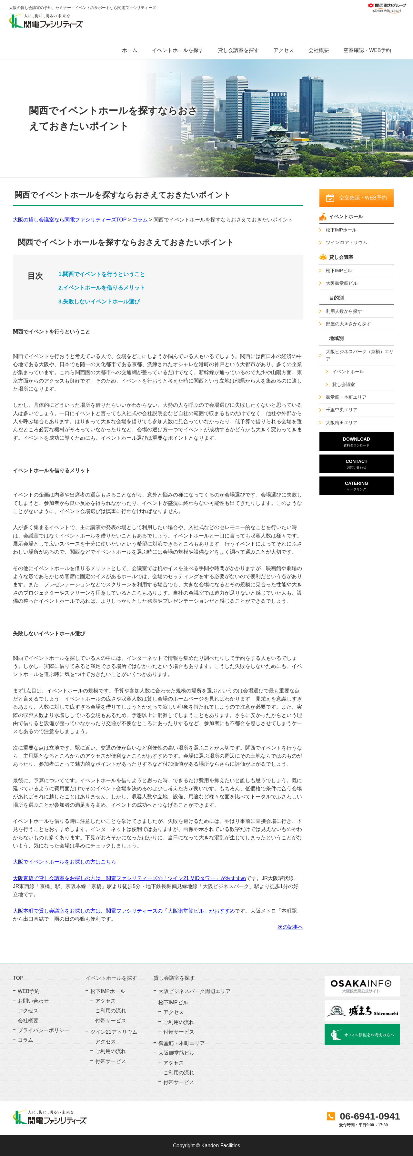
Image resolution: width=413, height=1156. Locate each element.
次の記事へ (290, 927)
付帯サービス (110, 1020)
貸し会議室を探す (238, 50)
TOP (18, 978)
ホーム (129, 50)
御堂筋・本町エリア (346, 397)
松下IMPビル (339, 270)
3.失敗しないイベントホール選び (99, 302)
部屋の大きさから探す (348, 323)
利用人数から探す (344, 311)
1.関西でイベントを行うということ (101, 274)
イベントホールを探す (178, 50)
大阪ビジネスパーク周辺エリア (194, 991)
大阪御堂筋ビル (342, 283)
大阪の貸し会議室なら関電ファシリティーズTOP (69, 219)
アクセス (283, 50)
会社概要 (318, 50)
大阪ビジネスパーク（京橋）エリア (360, 355)
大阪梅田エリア (342, 422)
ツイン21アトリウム (346, 242)
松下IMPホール (341, 229)
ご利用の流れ (110, 1010)
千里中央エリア (342, 409)
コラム (140, 219)
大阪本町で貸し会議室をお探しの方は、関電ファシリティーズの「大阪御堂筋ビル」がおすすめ (124, 911)
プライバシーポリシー (43, 1030)
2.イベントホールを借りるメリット (101, 288)
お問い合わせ (33, 1001)
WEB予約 (29, 991)
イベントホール (346, 216)
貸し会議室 (341, 257)
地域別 (336, 338)
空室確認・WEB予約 (367, 50)
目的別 (336, 298)
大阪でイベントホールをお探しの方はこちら (64, 861)
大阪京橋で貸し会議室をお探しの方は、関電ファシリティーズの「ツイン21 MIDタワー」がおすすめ (129, 878)
